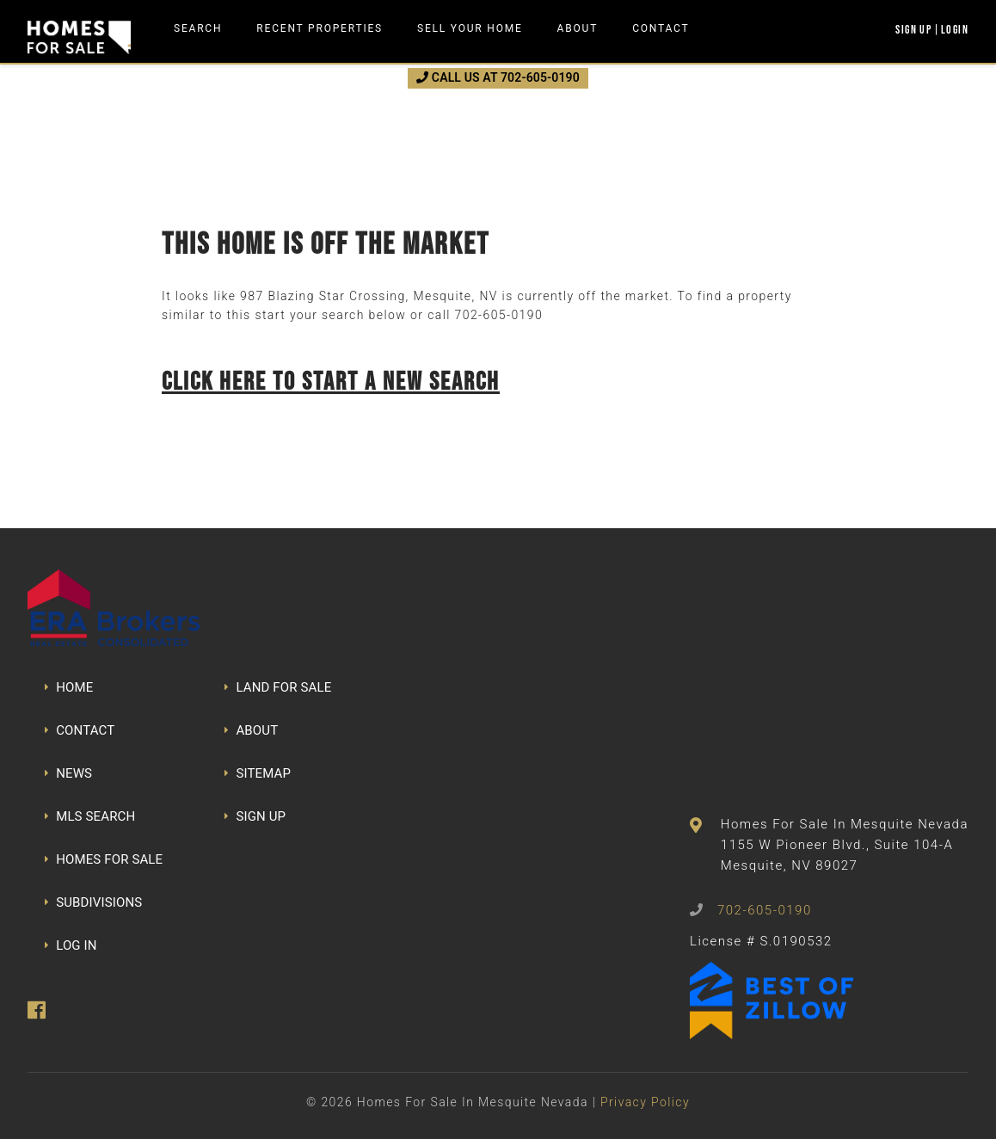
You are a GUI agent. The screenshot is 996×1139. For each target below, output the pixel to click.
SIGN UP (255, 816)
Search (198, 28)
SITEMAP (257, 773)
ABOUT (251, 730)
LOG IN (71, 945)
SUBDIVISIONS (93, 902)
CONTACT (79, 730)
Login (954, 29)
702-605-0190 (499, 315)
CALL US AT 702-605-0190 (498, 77)
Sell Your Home (470, 28)
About (578, 28)
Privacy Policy (645, 1102)
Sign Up (913, 29)
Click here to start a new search (331, 380)
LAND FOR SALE (277, 687)
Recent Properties (319, 28)
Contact (660, 28)
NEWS (68, 773)
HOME (69, 687)
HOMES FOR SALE (104, 859)
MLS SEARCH (90, 816)
